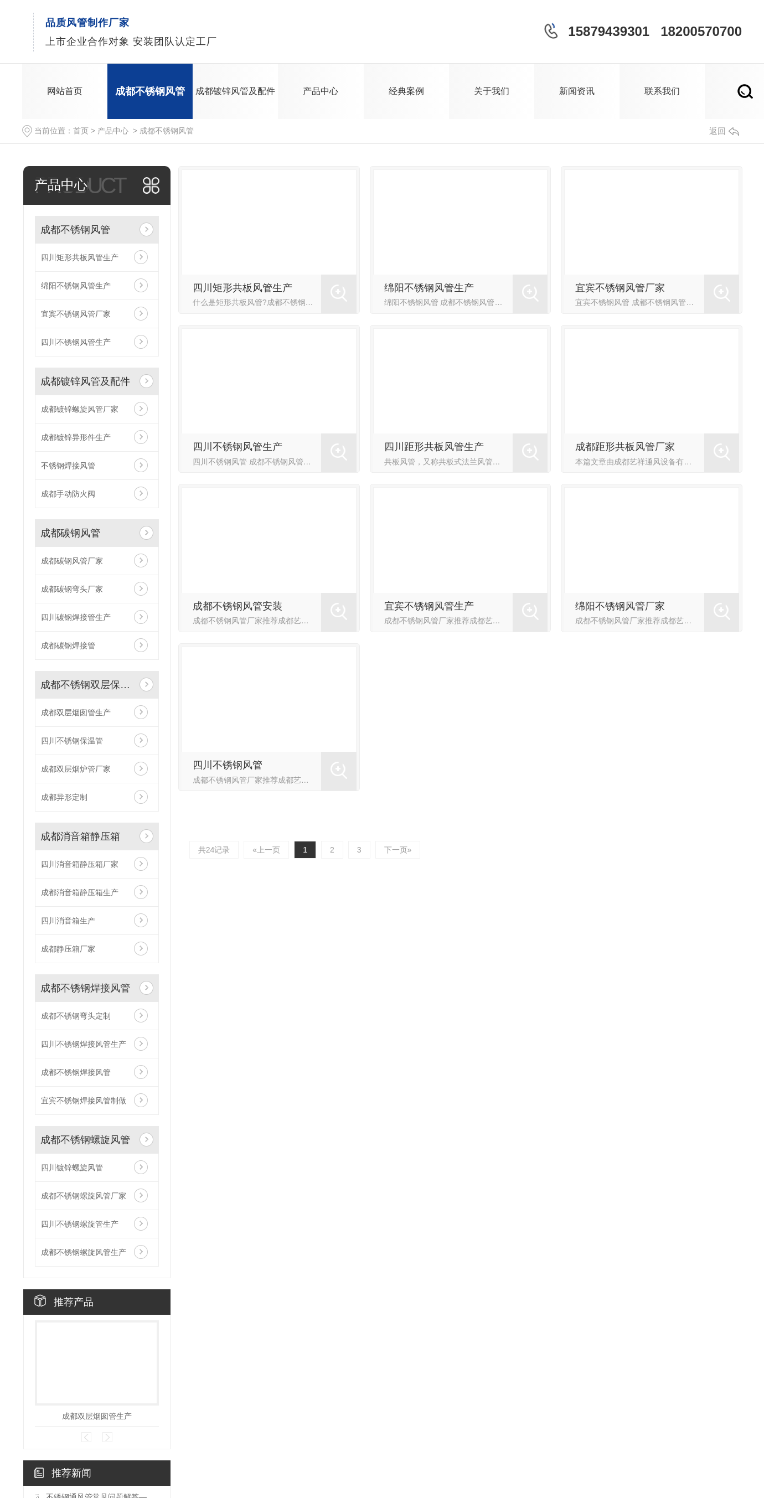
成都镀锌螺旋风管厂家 (79, 409)
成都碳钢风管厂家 (72, 560)
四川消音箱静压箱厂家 (79, 864)
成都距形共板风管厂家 (625, 446)
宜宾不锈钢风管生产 (429, 606)
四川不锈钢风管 (227, 765)
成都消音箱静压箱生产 (79, 892)
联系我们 (662, 91)
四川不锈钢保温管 (72, 740)
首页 (81, 130)
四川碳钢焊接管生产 (76, 617)
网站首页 (64, 91)
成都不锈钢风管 (150, 91)
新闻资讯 (577, 91)
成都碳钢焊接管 (68, 645)
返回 (724, 131)
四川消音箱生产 (68, 920)
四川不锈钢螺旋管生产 (79, 1224)
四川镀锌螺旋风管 (72, 1167)
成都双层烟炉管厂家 (76, 769)
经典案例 (406, 91)
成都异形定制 (64, 797)
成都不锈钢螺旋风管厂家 (83, 1195)
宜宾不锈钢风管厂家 (76, 313)
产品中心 (320, 91)
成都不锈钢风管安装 (237, 606)
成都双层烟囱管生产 (76, 712)
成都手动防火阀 (68, 493)
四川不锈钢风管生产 (76, 342)
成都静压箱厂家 (68, 948)
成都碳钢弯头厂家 (72, 589)
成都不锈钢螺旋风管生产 (83, 1252)
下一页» (398, 849)
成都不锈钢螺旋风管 (85, 1139)
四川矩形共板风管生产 (79, 257)
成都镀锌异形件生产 (76, 437)
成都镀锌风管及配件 (235, 91)
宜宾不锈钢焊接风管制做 (83, 1100)
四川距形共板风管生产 (434, 446)
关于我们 (491, 91)
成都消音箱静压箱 (80, 836)
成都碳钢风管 (70, 533)
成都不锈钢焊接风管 (85, 988)
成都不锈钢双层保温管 (87, 684)
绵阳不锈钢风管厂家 (620, 606)
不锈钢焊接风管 (68, 465)
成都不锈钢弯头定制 (76, 1015)
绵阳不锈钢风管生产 (76, 285)
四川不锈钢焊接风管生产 (83, 1044)
